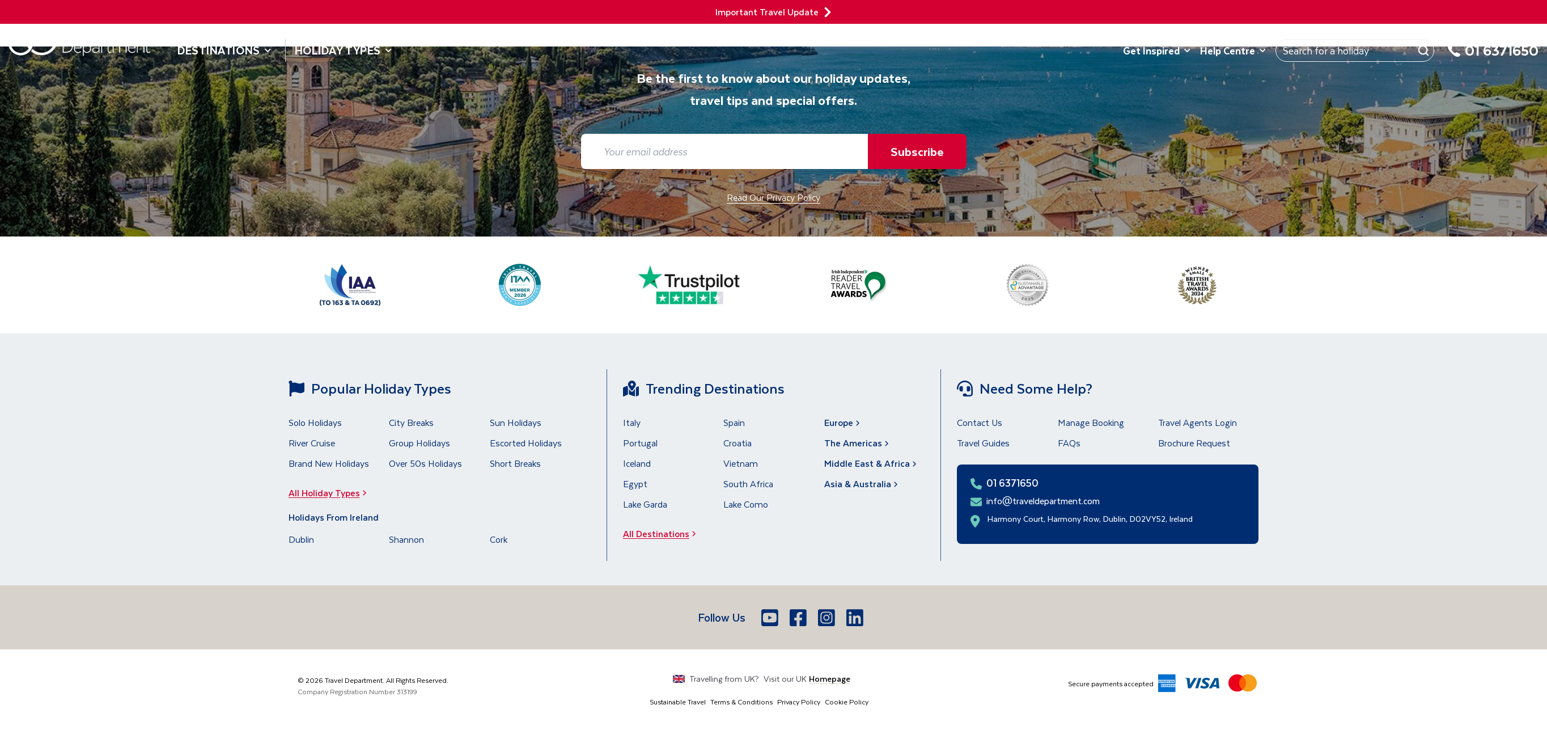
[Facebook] (799, 617)
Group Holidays (419, 443)
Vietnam (740, 463)
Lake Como (745, 504)
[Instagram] (827, 617)
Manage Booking (1091, 422)
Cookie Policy (846, 701)
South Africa (748, 483)
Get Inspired (1157, 50)
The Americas (857, 443)
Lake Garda (645, 504)
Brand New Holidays (329, 463)
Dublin (301, 539)
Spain (734, 422)
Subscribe (917, 151)
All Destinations (663, 533)
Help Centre (1233, 50)
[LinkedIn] (856, 617)
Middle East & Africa (871, 463)
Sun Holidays (515, 422)
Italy (632, 422)
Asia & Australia (862, 483)
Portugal (640, 443)
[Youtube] (771, 617)
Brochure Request (1194, 443)
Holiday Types (343, 50)
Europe (843, 422)
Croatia (737, 443)
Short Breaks (515, 463)
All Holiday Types (331, 493)
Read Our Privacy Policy (773, 197)
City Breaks (411, 422)
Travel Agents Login (1197, 422)
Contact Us (979, 422)
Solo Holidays (315, 422)
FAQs (1069, 443)
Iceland (637, 463)
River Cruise (312, 443)
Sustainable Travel (678, 701)
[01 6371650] (1493, 57)
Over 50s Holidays (425, 463)
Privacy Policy (798, 701)
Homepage (829, 678)
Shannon (406, 539)
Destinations (224, 50)
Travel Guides (983, 443)
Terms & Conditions (741, 701)
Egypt (635, 483)
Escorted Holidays (526, 443)
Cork (498, 539)
